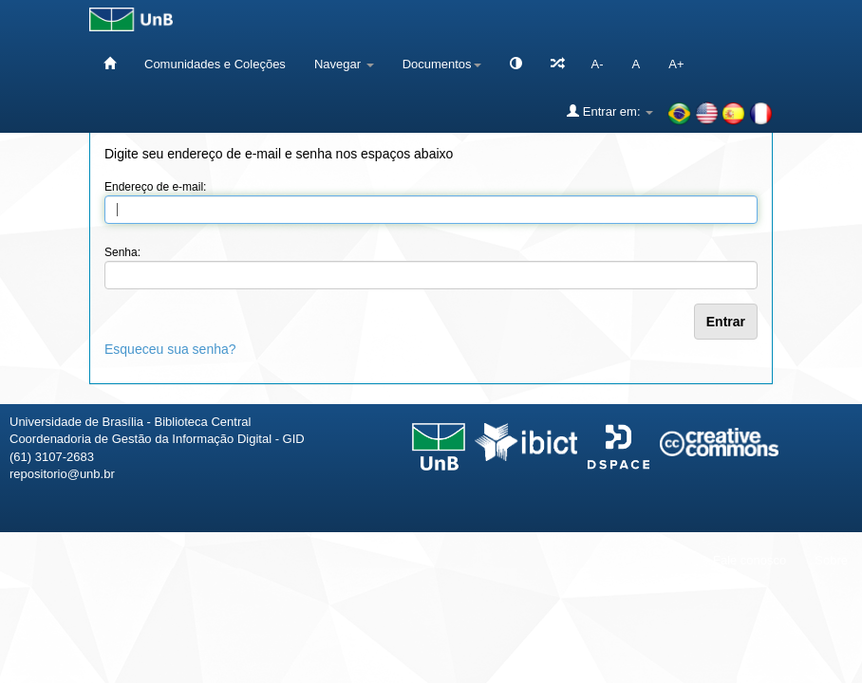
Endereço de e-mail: (155, 187)
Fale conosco (749, 560)
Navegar (344, 64)
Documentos (442, 64)
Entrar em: (610, 111)
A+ (676, 64)
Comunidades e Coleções (215, 64)
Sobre (831, 560)
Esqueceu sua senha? (170, 349)
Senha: (122, 252)
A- (597, 64)
